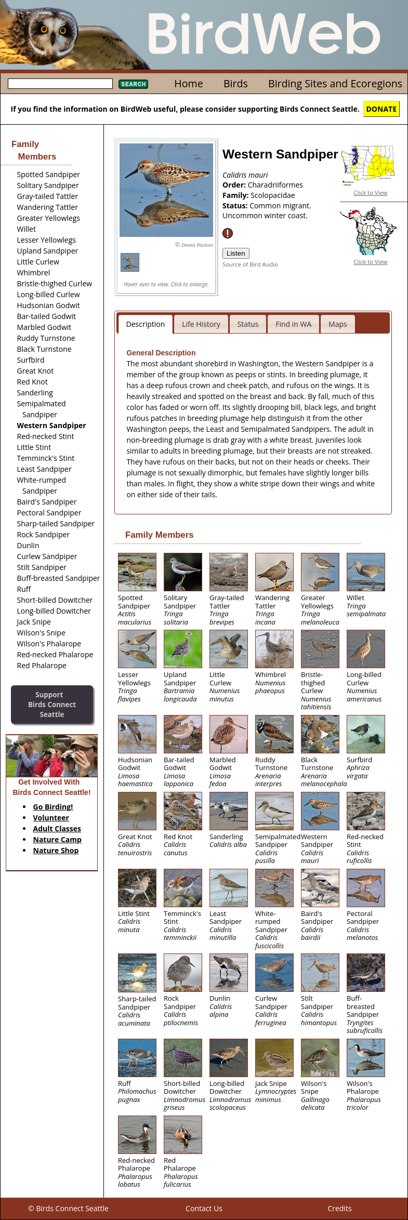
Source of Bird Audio (250, 264)
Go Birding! (53, 807)
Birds (235, 83)
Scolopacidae (273, 195)
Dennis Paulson (197, 245)
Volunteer (51, 818)
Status (248, 324)
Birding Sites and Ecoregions (335, 83)
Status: (235, 205)
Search (133, 84)
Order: (235, 185)
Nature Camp (57, 839)
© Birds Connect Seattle (68, 1208)
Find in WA (293, 324)
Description (145, 324)
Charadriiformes (275, 185)
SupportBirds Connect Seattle (52, 704)
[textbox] (60, 83)
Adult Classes (57, 828)
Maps (337, 324)
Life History (201, 324)
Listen (236, 253)
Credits (339, 1208)
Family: (236, 195)
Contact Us (204, 1208)
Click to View (371, 192)
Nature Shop (56, 850)
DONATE (381, 109)
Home (188, 83)
